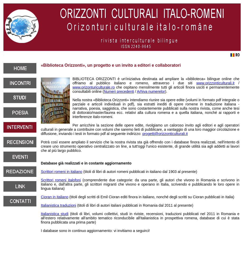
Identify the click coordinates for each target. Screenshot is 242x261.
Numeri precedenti (119, 91)
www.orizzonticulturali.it (215, 83)
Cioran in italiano (54, 197)
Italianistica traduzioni (58, 205)
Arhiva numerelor (151, 91)
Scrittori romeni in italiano (61, 172)
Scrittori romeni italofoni (61, 180)
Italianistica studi (55, 214)
